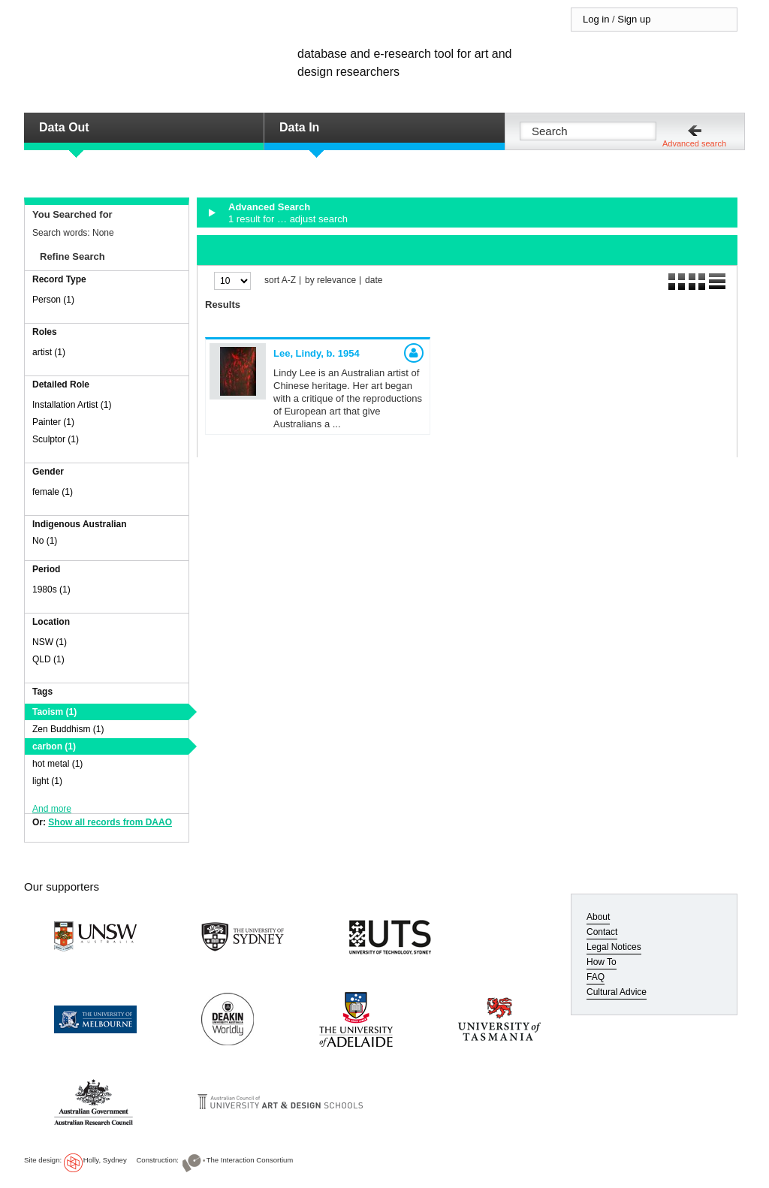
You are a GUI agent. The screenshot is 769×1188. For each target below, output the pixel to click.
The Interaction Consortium (250, 1160)
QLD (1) (48, 659)
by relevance (330, 280)
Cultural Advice (617, 992)
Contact (602, 932)
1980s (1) (51, 589)
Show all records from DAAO (110, 822)
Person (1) (53, 299)
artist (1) (48, 352)
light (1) (47, 781)
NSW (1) (49, 642)
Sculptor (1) (55, 439)
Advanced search (694, 143)
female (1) (52, 492)
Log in (596, 19)
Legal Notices (614, 947)
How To (602, 962)
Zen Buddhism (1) (68, 729)
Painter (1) (53, 422)
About (598, 917)
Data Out (64, 127)
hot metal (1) (57, 763)
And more (51, 809)
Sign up (633, 19)
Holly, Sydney (105, 1160)
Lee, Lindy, (316, 353)
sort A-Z (280, 280)
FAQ (596, 977)
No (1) (44, 540)
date (373, 280)
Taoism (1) (54, 712)
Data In (299, 127)
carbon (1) (54, 746)
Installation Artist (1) (71, 405)
